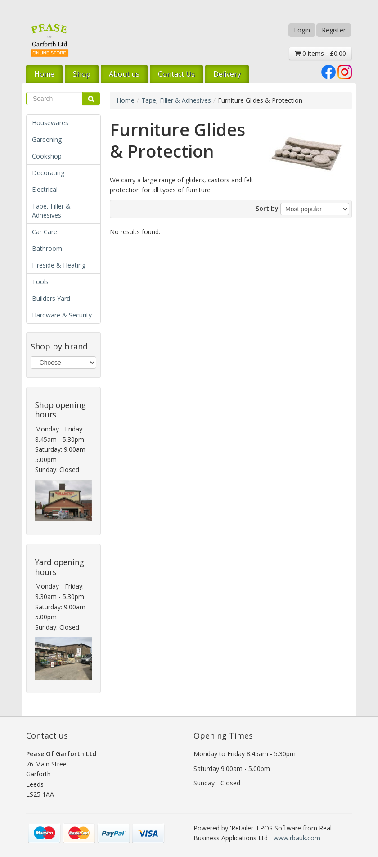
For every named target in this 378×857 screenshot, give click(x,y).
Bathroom (47, 248)
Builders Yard (51, 298)
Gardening (47, 139)
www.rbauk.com (297, 838)
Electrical (45, 189)
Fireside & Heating (59, 265)
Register (334, 30)
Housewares (50, 122)
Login (302, 30)
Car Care (44, 231)
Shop (81, 74)
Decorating (48, 172)
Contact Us (176, 74)
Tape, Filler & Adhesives (51, 210)
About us (124, 74)
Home (44, 74)
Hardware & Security (62, 315)
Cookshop (47, 156)
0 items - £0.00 (320, 53)
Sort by (267, 208)
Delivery (227, 74)
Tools (40, 281)
